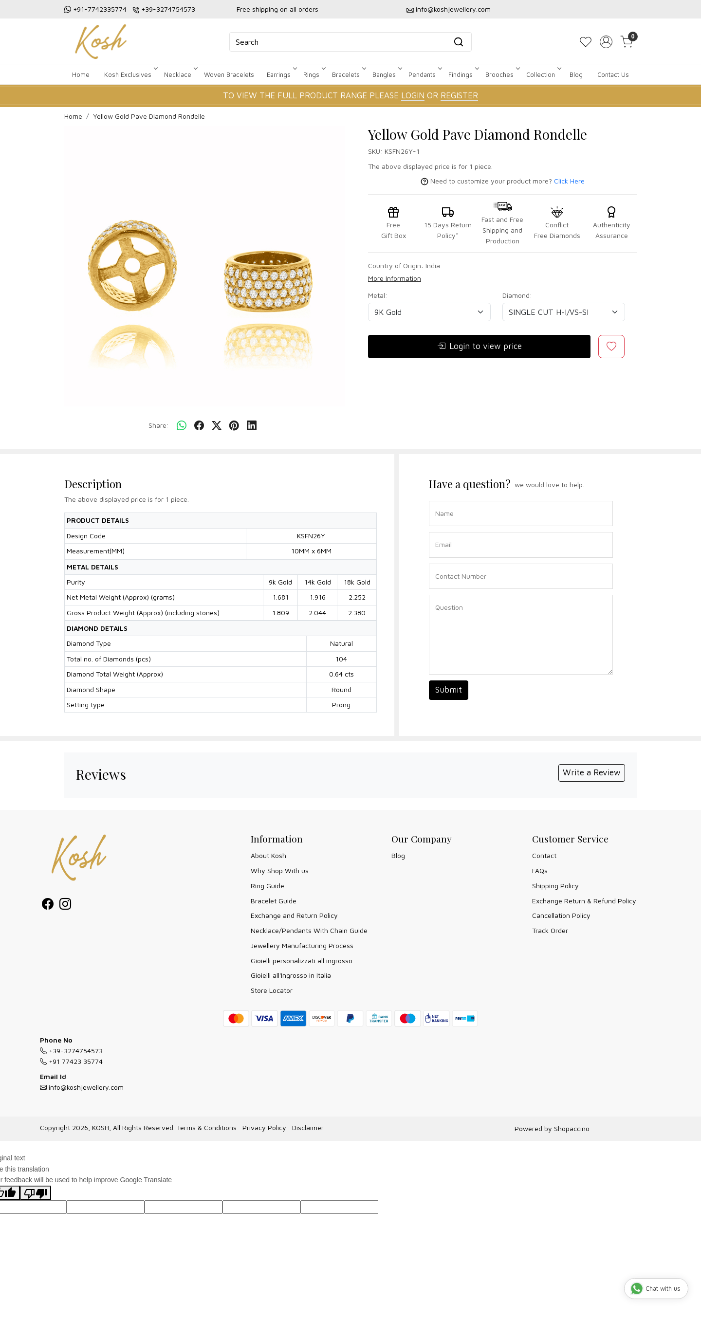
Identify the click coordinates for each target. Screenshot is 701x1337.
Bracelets (348, 74)
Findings (463, 74)
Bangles (386, 74)
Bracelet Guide (273, 901)
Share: (158, 425)
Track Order (550, 930)
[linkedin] (251, 426)
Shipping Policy (555, 885)
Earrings (281, 74)
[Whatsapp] (181, 426)
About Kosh (268, 855)
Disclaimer (308, 1127)
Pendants (424, 74)
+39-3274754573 (168, 9)
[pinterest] (234, 426)
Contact (544, 855)
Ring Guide (267, 885)
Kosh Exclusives (130, 74)
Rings (313, 74)
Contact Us (613, 74)
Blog (576, 74)
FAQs (540, 870)
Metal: (377, 295)
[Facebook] (47, 905)
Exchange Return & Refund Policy (584, 901)
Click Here (569, 181)
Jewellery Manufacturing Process (302, 945)
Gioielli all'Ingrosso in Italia (291, 975)
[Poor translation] (35, 1193)
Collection (543, 74)
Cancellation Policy (561, 915)
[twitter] (216, 426)
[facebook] (199, 426)
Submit (448, 690)
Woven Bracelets (229, 74)
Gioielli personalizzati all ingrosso (301, 960)
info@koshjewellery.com (453, 9)
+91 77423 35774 (71, 1061)
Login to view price (479, 346)
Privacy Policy (264, 1127)
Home (81, 74)
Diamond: (517, 295)
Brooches (501, 74)
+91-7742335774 (100, 9)
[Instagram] (65, 905)
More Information (394, 278)
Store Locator (272, 990)
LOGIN (412, 95)
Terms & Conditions (207, 1127)
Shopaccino (572, 1128)
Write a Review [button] (592, 772)
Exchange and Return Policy (294, 915)
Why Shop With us (280, 870)
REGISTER (459, 95)
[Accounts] (606, 42)
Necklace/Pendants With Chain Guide (309, 930)
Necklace (180, 74)
